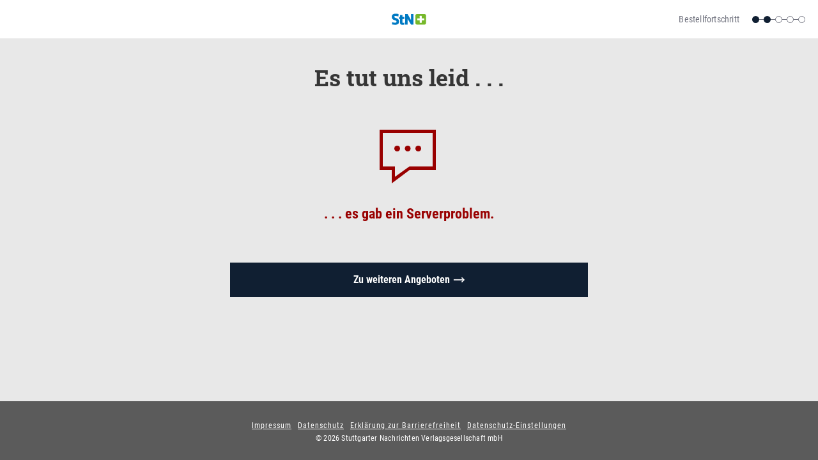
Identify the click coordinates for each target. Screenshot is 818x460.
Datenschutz (321, 425)
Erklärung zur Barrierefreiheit (405, 425)
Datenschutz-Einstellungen (516, 425)
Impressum (271, 425)
